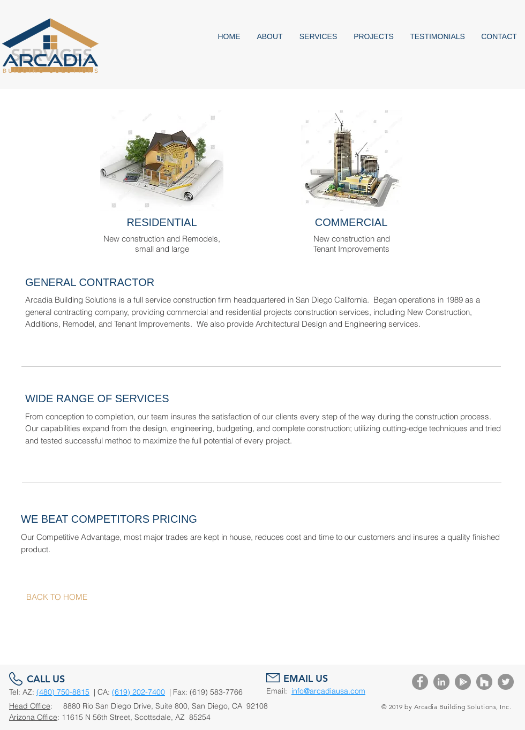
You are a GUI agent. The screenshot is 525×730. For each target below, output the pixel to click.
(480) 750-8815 (62, 692)
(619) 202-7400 (138, 692)
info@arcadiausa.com (328, 691)
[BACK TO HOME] (56, 597)
